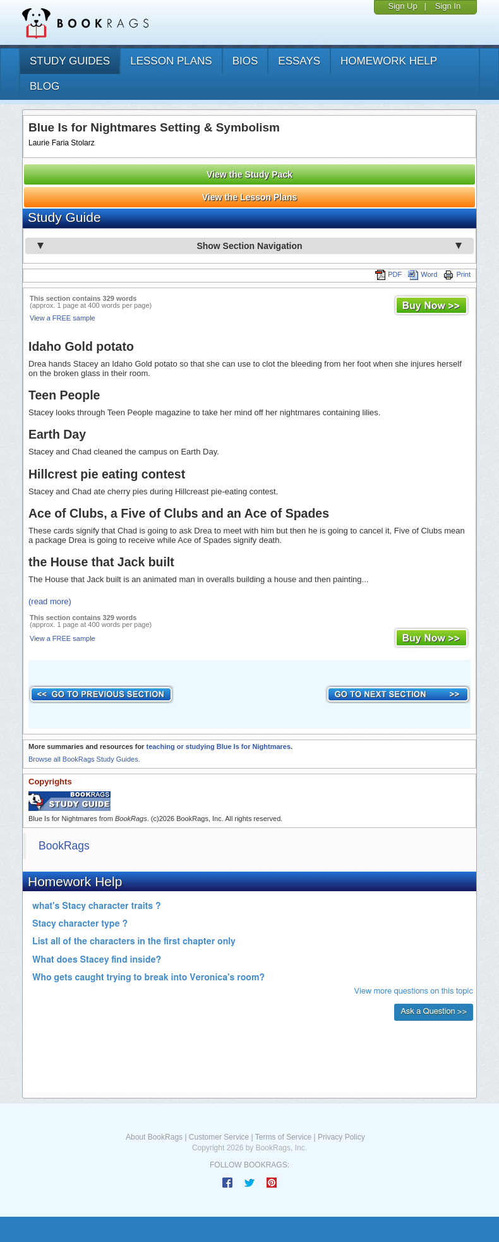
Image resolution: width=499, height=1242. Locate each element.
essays (299, 61)
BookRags (64, 845)
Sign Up (402, 6)
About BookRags (154, 1137)
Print (457, 274)
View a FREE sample (62, 318)
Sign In (447, 6)
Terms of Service (283, 1137)
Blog (44, 86)
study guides (70, 61)
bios (245, 61)
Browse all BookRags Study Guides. (84, 759)
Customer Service (219, 1137)
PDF (388, 274)
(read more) (49, 601)
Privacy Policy (341, 1137)
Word (422, 274)
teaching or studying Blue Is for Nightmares (218, 746)
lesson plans (171, 61)
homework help (388, 61)
